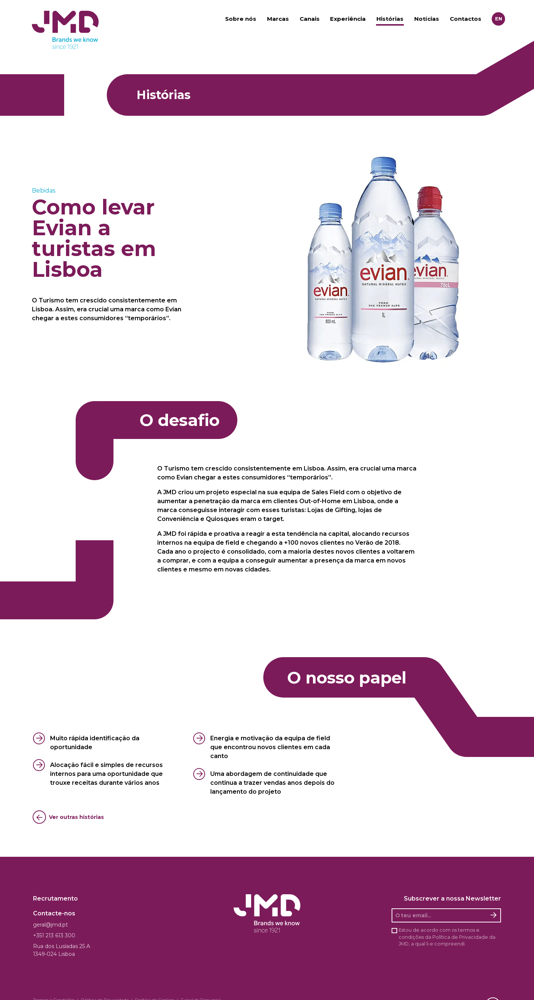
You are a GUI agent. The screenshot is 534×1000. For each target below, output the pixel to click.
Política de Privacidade (460, 937)
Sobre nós (240, 18)
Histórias (389, 18)
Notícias (426, 18)
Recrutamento (55, 898)
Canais (310, 18)
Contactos (465, 18)
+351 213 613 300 (54, 935)
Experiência (348, 18)
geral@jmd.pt (50, 924)
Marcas (278, 18)
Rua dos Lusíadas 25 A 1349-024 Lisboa (61, 950)
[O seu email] (440, 915)
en (498, 19)
